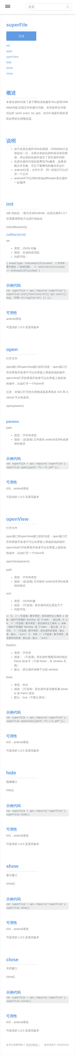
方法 (21, 36)
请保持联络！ (33, 1044)
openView (12, 56)
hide (8, 62)
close (9, 73)
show (9, 67)
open (9, 51)
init (8, 45)
